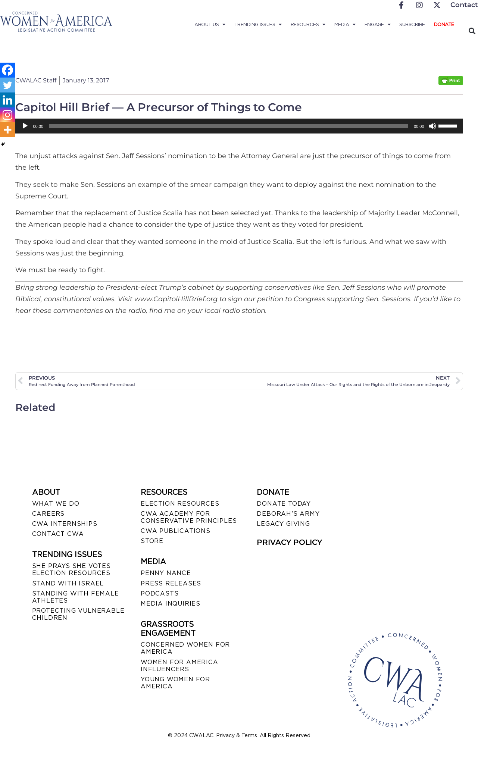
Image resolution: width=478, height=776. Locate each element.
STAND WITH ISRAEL (68, 583)
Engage (378, 24)
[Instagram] (7, 114)
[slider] (228, 126)
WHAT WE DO (55, 503)
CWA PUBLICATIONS (175, 530)
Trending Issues (258, 24)
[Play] (25, 126)
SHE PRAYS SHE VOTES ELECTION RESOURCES (71, 569)
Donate (444, 24)
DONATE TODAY (284, 503)
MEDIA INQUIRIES (170, 603)
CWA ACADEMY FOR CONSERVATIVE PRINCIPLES (189, 517)
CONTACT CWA (58, 533)
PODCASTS (159, 593)
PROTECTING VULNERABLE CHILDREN (78, 614)
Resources (308, 24)
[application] (239, 126)
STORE (152, 540)
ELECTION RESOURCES (180, 503)
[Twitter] (7, 85)
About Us (209, 24)
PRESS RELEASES (171, 583)
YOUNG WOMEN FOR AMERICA (175, 683)
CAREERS (48, 513)
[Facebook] (7, 70)
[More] (7, 129)
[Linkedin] (7, 99)
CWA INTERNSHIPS (64, 523)
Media (345, 24)
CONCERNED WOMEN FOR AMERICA (185, 648)
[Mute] (432, 126)
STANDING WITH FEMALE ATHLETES (75, 597)
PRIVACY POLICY (289, 542)
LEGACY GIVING (283, 523)
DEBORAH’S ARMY (288, 513)
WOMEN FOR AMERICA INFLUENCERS (179, 666)
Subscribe (412, 24)
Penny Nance (166, 572)
